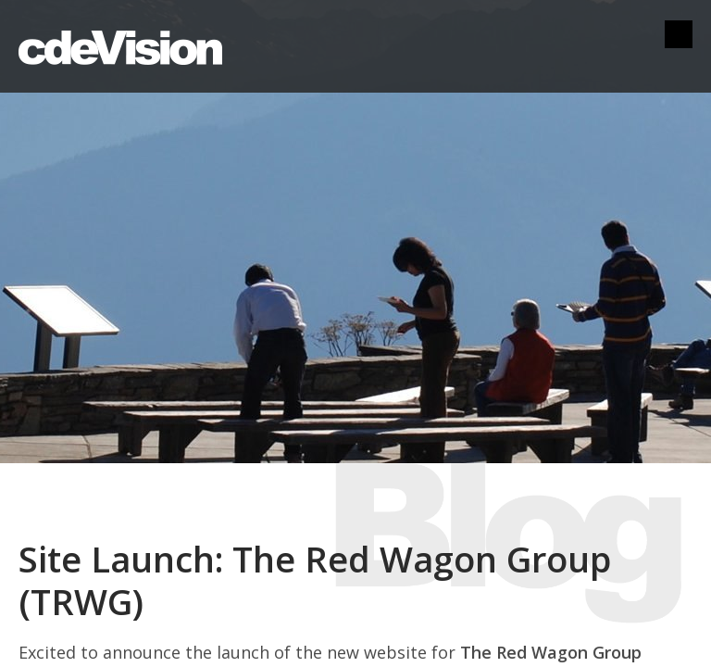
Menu (678, 34)
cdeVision (120, 46)
